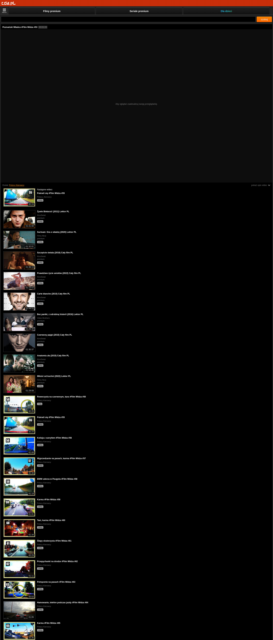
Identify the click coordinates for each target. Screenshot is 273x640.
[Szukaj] (128, 19)
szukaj (264, 19)
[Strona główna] (8, 3)
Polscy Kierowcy (16, 185)
